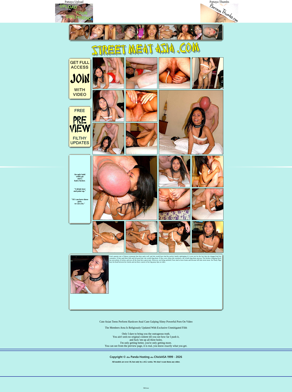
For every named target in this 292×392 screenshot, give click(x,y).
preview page (135, 345)
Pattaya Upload (74, 3)
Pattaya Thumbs (219, 3)
